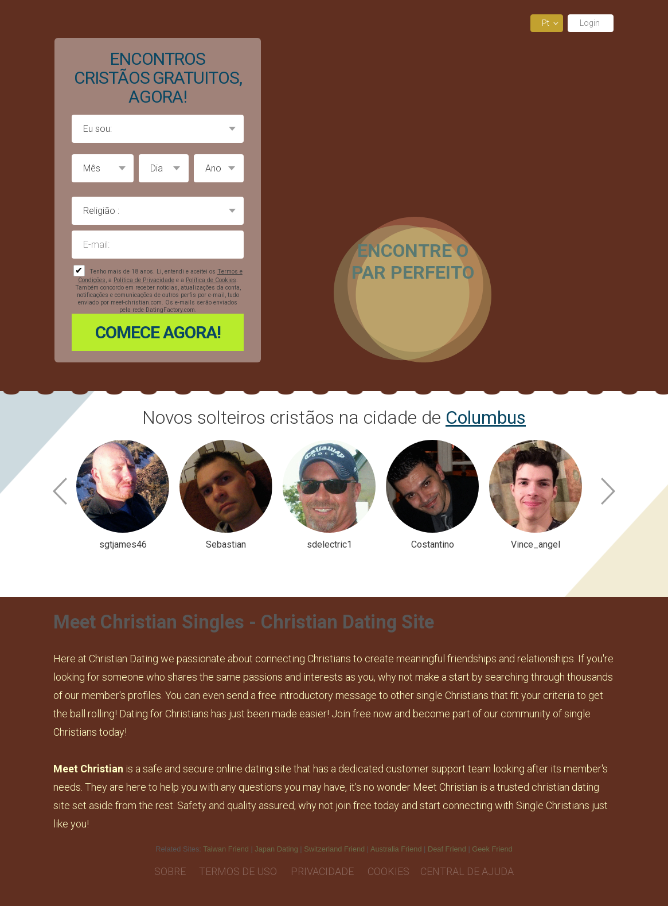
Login (590, 23)
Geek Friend (492, 849)
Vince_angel (535, 544)
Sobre (171, 871)
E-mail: (158, 245)
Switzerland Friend (334, 849)
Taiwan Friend (226, 849)
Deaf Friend (447, 849)
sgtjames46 (123, 544)
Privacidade (323, 871)
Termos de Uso (239, 871)
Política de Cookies (211, 280)
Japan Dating (276, 849)
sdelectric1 (329, 544)
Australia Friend (396, 849)
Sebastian (226, 544)
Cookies (388, 871)
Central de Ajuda (467, 871)
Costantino (432, 544)
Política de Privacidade (144, 280)
